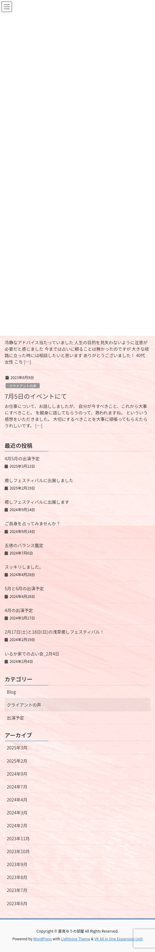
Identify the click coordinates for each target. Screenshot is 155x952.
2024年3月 (17, 812)
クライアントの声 (22, 385)
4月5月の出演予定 (22, 458)
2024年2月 (17, 825)
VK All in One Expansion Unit (118, 938)
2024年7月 (17, 787)
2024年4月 (17, 800)
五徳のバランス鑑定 (24, 545)
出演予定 (15, 718)
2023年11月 (18, 838)
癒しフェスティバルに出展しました (39, 480)
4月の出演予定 (19, 610)
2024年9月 (17, 774)
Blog (11, 692)
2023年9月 (17, 864)
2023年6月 (17, 903)
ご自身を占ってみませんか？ (32, 523)
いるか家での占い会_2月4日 (32, 654)
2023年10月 (18, 851)
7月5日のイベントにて (36, 396)
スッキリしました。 (24, 567)
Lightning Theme (75, 938)
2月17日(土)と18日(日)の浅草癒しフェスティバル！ (54, 632)
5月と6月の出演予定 (24, 588)
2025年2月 (17, 761)
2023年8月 (17, 877)
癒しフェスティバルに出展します (37, 502)
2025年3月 (17, 747)
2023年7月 (17, 890)
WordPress (42, 938)
